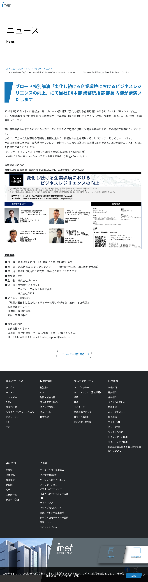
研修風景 (112, 407)
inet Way (10, 474)
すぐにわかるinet (116, 402)
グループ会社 (12, 499)
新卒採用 (112, 387)
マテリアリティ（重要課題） (88, 392)
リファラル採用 (115, 431)
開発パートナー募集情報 (52, 512)
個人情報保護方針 (48, 474)
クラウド (10, 387)
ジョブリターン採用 (117, 436)
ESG (42, 392)
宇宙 (8, 427)
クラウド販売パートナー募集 (54, 517)
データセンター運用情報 (52, 470)
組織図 (9, 484)
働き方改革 (11, 407)
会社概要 (10, 479)
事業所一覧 (11, 494)
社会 (76, 402)
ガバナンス (79, 407)
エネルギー (11, 397)
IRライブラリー (47, 407)
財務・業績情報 (47, 397)
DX (7, 422)
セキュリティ (12, 417)
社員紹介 (112, 392)
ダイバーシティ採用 (117, 441)
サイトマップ (46, 502)
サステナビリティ (84, 381)
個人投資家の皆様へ (50, 402)
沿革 (8, 489)
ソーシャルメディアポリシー (54, 479)
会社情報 (11, 463)
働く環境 (112, 417)
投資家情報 (46, 381)
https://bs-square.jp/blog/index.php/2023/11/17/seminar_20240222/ (44, 169)
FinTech (10, 392)
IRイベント (45, 412)
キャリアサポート (116, 412)
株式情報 (44, 417)
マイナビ (112, 422)
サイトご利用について (51, 507)
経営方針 (44, 387)
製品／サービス (14, 381)
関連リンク (45, 522)
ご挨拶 (9, 470)
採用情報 (113, 381)
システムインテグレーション (20, 412)
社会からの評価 (81, 417)
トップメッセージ (82, 387)
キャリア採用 (114, 427)
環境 (76, 397)
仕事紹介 (112, 397)
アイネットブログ (48, 527)
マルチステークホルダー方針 (54, 493)
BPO (8, 402)
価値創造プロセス (82, 412)
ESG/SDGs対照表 (82, 422)
